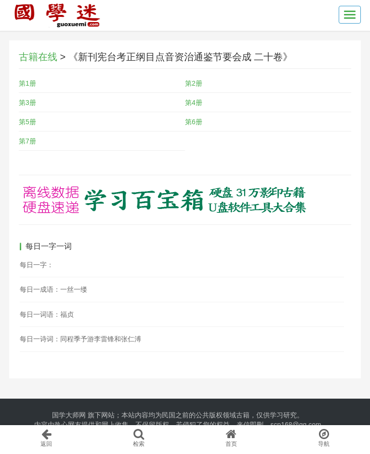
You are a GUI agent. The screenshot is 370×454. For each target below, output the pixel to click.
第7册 (27, 141)
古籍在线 (38, 57)
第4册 (193, 102)
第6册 (193, 122)
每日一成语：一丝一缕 (53, 289)
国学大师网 (69, 415)
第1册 (27, 83)
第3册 (27, 102)
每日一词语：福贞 (47, 314)
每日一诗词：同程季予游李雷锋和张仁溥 (80, 339)
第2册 (193, 83)
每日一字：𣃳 (36, 265)
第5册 (27, 122)
